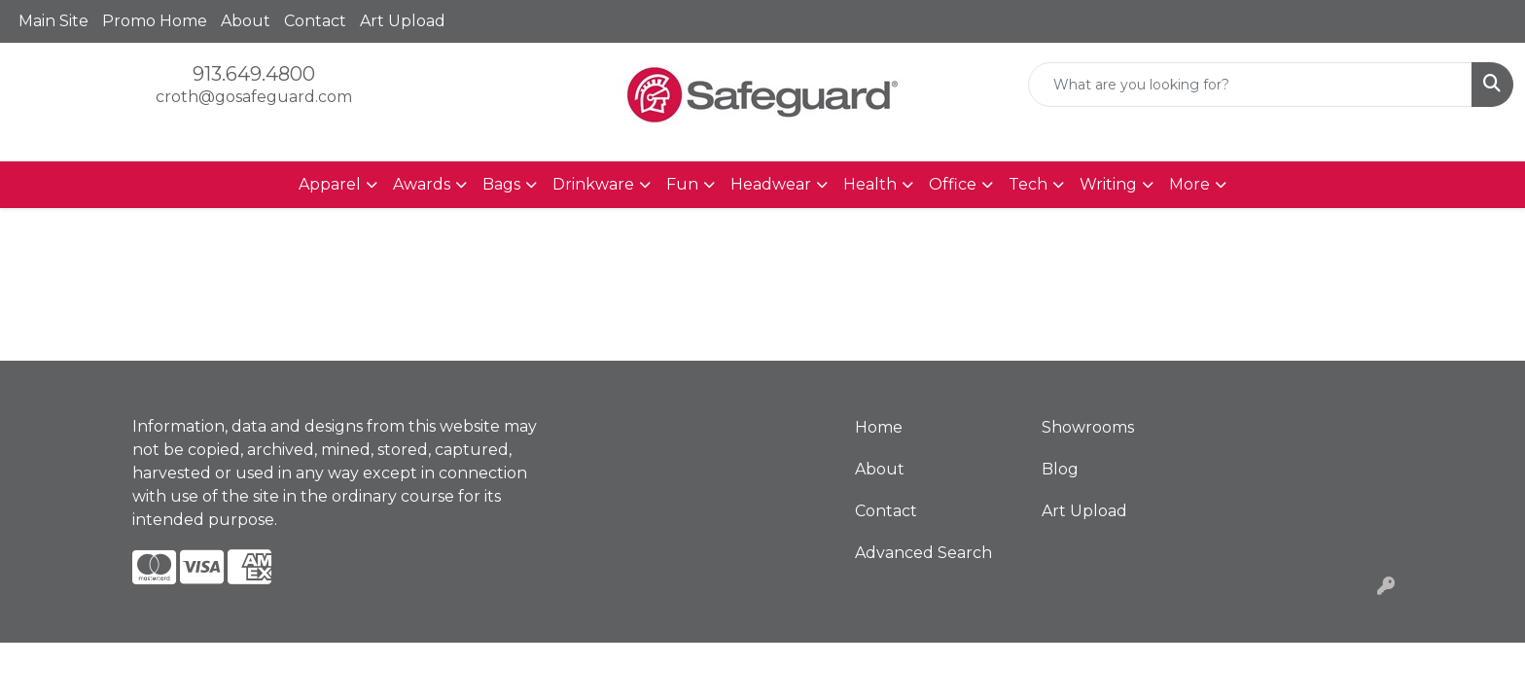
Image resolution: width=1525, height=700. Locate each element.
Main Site (53, 21)
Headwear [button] (770, 184)
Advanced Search (923, 552)
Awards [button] (421, 184)
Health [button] (870, 184)
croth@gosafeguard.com (254, 97)
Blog (1060, 469)
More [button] (1189, 184)
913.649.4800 (254, 74)
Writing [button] (1108, 184)
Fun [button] (682, 184)
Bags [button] (501, 184)
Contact (315, 21)
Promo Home (154, 21)
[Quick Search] (1250, 84)
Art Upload (402, 21)
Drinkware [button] (593, 184)
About (245, 21)
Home (879, 427)
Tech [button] (1028, 184)
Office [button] (952, 184)
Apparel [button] (330, 184)
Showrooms (1088, 427)
